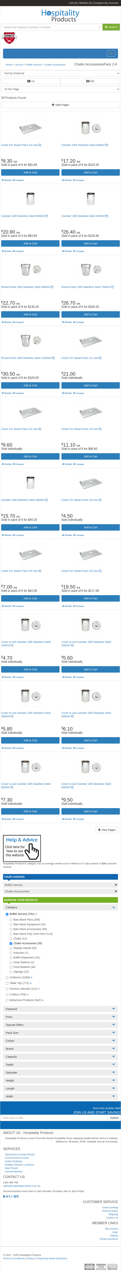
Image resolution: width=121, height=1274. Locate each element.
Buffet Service (34, 64)
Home (9, 64)
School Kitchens (13, 1171)
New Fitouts (11, 1168)
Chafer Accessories (54, 64)
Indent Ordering (13, 1161)
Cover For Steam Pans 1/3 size (81, 428)
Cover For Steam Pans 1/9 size (21, 570)
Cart (73, 3)
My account (111, 1228)
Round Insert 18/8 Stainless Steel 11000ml (28, 357)
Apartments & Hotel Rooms (20, 1154)
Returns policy (110, 1210)
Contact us (112, 1217)
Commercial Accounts (17, 1157)
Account (113, 3)
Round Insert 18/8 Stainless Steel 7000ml (87, 286)
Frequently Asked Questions (51, 1258)
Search (111, 27)
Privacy (30, 1258)
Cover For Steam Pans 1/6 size (81, 499)
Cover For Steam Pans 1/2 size (21, 428)
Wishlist (85, 3)
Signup (114, 1235)
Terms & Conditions (13, 1258)
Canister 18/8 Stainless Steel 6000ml (24, 216)
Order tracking (110, 1207)
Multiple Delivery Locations (19, 1164)
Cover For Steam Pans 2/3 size (81, 570)
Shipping (113, 1214)
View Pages (60, 104)
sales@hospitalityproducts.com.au (21, 1185)
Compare (100, 3)
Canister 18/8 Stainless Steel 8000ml (84, 216)
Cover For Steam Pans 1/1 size (81, 357)
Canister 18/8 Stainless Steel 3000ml (24, 499)
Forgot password (109, 1238)
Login (115, 1232)
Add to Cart (30, 172)
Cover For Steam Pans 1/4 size (21, 145)
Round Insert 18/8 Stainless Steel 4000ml (27, 286)
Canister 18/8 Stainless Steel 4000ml (84, 145)
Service (19, 64)
